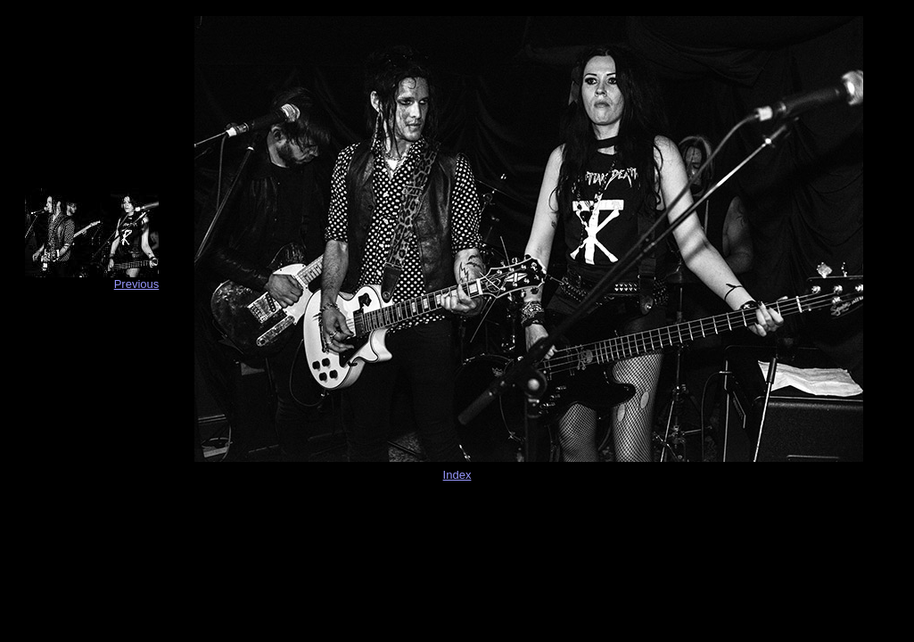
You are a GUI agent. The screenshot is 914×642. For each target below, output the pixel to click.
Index (457, 475)
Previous (137, 284)
